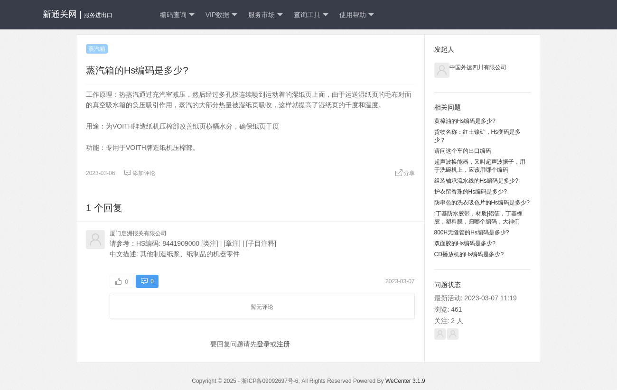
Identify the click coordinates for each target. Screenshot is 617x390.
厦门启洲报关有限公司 (138, 233)
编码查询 (177, 15)
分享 (405, 173)
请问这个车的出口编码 (462, 151)
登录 (263, 344)
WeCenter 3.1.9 (405, 381)
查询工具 (311, 15)
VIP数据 (222, 15)
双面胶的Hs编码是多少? (464, 243)
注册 (283, 344)
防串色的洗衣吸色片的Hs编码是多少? (482, 202)
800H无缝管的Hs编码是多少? (471, 232)
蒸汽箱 (96, 49)
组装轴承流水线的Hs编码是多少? (476, 180)
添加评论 (139, 173)
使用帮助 (356, 15)
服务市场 (265, 15)
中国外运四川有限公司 (477, 67)
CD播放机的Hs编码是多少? (469, 254)
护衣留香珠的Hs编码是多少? (470, 191)
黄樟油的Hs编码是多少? (464, 121)
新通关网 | (77, 14)
